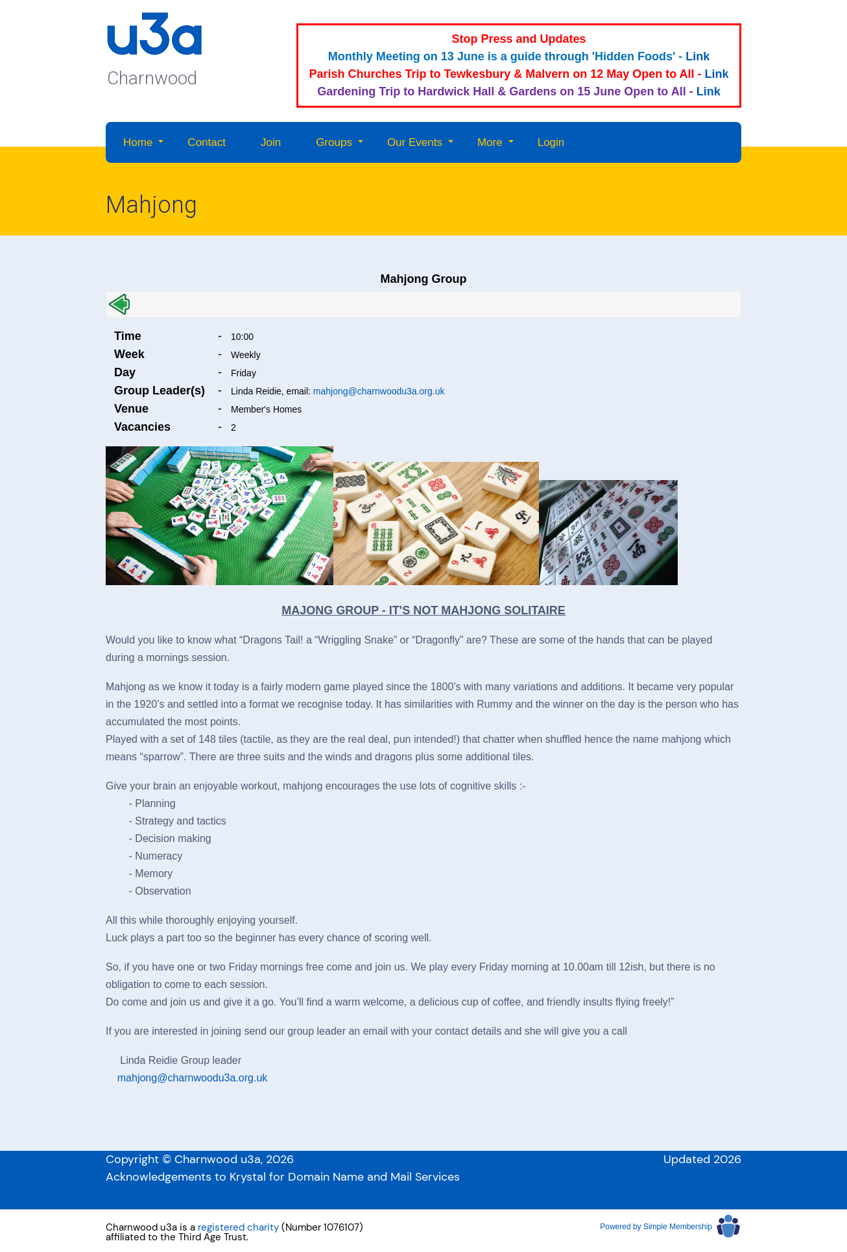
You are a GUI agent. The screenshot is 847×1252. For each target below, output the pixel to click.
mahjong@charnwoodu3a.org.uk (379, 391)
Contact (206, 142)
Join (271, 142)
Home (137, 142)
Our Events (414, 142)
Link (698, 56)
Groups (334, 142)
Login (551, 142)
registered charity (238, 1227)
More (490, 142)
